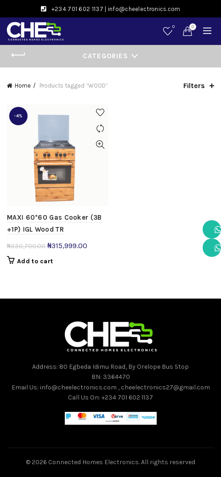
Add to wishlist (100, 113)
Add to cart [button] (35, 261)
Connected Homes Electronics (93, 462)
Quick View (100, 145)
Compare (100, 129)
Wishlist (172, 27)
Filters (194, 85)
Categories (105, 56)
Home (23, 85)
